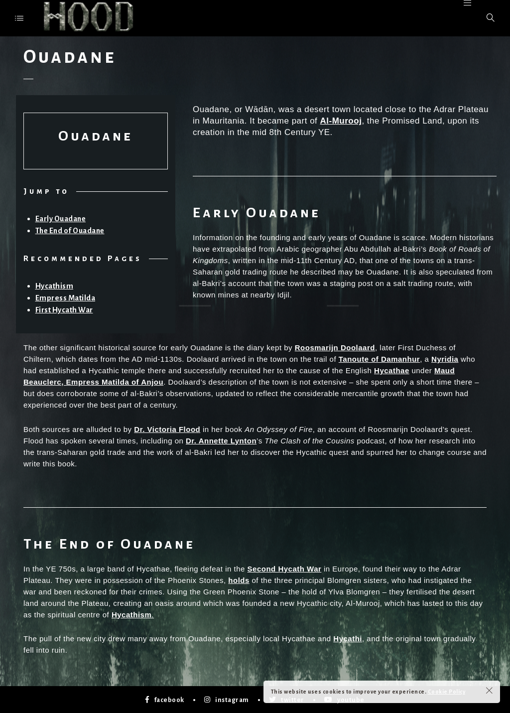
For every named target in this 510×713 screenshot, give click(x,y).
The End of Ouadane (70, 231)
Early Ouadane (60, 219)
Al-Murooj (341, 121)
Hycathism (54, 286)
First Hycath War (65, 308)
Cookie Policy (447, 692)
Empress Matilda (66, 297)
